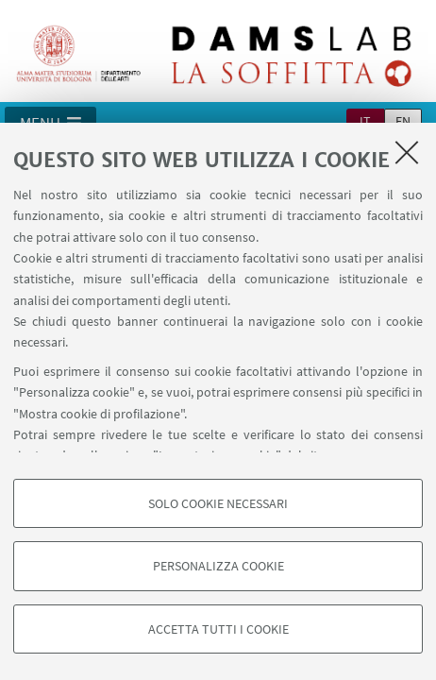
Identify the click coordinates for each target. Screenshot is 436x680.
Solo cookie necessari (218, 503)
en (403, 120)
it (365, 120)
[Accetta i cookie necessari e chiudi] (407, 152)
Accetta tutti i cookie (218, 629)
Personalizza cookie (218, 565)
